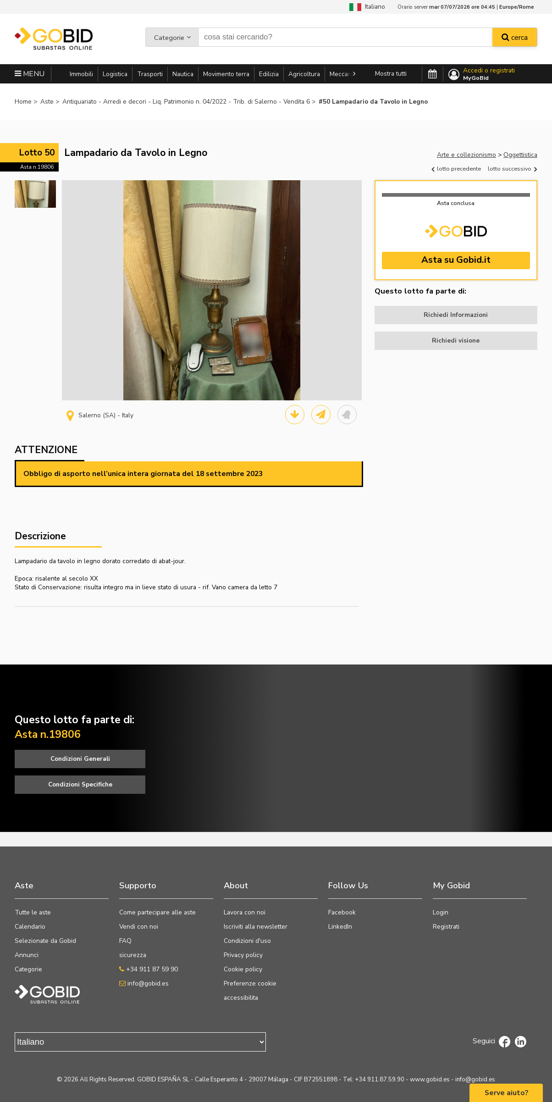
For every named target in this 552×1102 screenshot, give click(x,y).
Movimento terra (226, 74)
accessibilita (241, 997)
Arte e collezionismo (466, 154)
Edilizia (269, 74)
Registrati (446, 926)
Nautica (182, 74)
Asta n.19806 (37, 167)
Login (440, 912)
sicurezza (132, 955)
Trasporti (150, 74)
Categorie (169, 38)
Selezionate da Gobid (45, 940)
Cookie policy (243, 969)
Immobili (81, 74)
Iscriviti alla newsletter (255, 926)
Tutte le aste (33, 912)
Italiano (367, 6)
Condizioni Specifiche (80, 784)
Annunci (27, 955)
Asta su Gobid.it (456, 260)
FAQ (125, 940)
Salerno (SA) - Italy (99, 415)
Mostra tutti (391, 73)
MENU (29, 74)
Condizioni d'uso (247, 940)
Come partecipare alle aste (157, 912)
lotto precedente (456, 168)
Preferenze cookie (250, 983)
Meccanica (344, 74)
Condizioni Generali (80, 758)
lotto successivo (512, 168)
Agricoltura (304, 74)
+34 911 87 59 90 (148, 969)
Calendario (30, 926)
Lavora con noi (244, 912)
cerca (515, 38)
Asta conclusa (456, 203)
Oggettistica (520, 154)
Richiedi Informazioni (456, 314)
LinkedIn (340, 926)
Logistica (115, 74)
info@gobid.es (144, 983)
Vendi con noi (138, 926)
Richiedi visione (456, 340)
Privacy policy (243, 955)
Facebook (342, 912)
